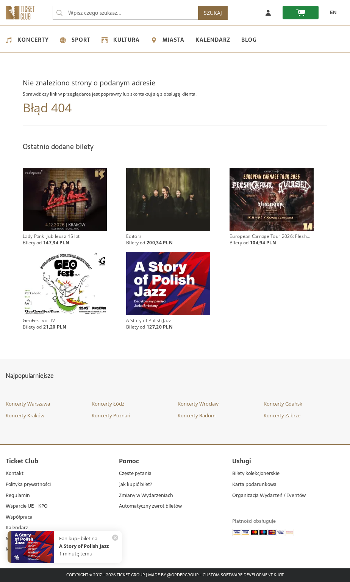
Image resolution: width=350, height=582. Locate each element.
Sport (75, 40)
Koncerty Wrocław (198, 403)
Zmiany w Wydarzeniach (146, 495)
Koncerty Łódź (108, 403)
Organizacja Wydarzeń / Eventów (269, 495)
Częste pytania (135, 474)
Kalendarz (212, 40)
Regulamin (18, 495)
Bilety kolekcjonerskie (256, 474)
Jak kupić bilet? (135, 484)
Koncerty (27, 40)
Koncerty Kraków (25, 415)
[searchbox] (125, 13)
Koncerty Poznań (111, 415)
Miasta (167, 40)
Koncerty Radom (197, 415)
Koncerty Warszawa (28, 403)
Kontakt (14, 474)
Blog (248, 40)
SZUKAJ (213, 12)
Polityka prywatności (28, 484)
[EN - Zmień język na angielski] (331, 12)
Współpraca (19, 517)
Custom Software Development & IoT (243, 575)
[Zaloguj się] (268, 12)
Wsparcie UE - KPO (27, 506)
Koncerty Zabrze (282, 415)
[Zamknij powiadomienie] (115, 538)
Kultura (121, 40)
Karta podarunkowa (254, 484)
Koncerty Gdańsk (283, 403)
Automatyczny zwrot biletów (150, 506)
